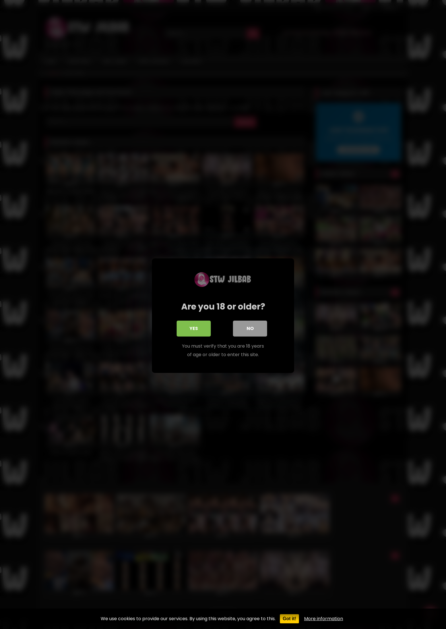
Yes (193, 327)
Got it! (289, 618)
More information (323, 618)
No (250, 327)
